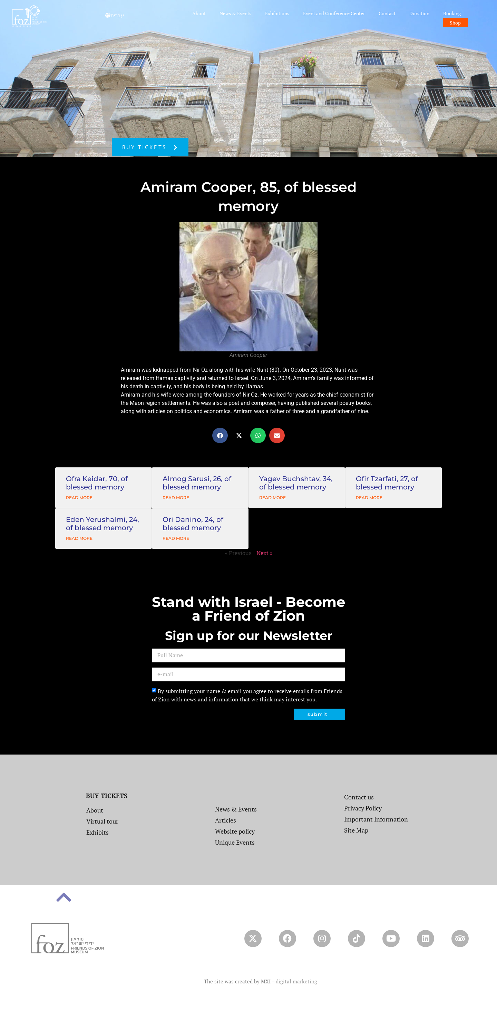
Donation (419, 13)
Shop (455, 22)
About (199, 13)
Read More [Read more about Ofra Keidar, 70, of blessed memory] (79, 497)
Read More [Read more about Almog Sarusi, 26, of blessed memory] (176, 497)
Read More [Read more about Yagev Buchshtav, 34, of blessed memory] (272, 497)
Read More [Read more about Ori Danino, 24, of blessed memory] (176, 538)
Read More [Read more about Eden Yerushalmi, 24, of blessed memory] (79, 538)
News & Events (235, 13)
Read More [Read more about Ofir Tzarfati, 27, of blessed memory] (369, 497)
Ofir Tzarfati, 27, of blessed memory (387, 483)
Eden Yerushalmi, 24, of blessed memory (102, 523)
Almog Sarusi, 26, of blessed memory (197, 483)
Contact (387, 13)
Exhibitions (277, 13)
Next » (264, 552)
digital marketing (296, 981)
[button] (220, 435)
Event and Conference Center (334, 13)
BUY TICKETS (106, 795)
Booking (452, 13)
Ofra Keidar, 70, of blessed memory (97, 483)
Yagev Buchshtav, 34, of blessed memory (296, 483)
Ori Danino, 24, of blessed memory (193, 523)
